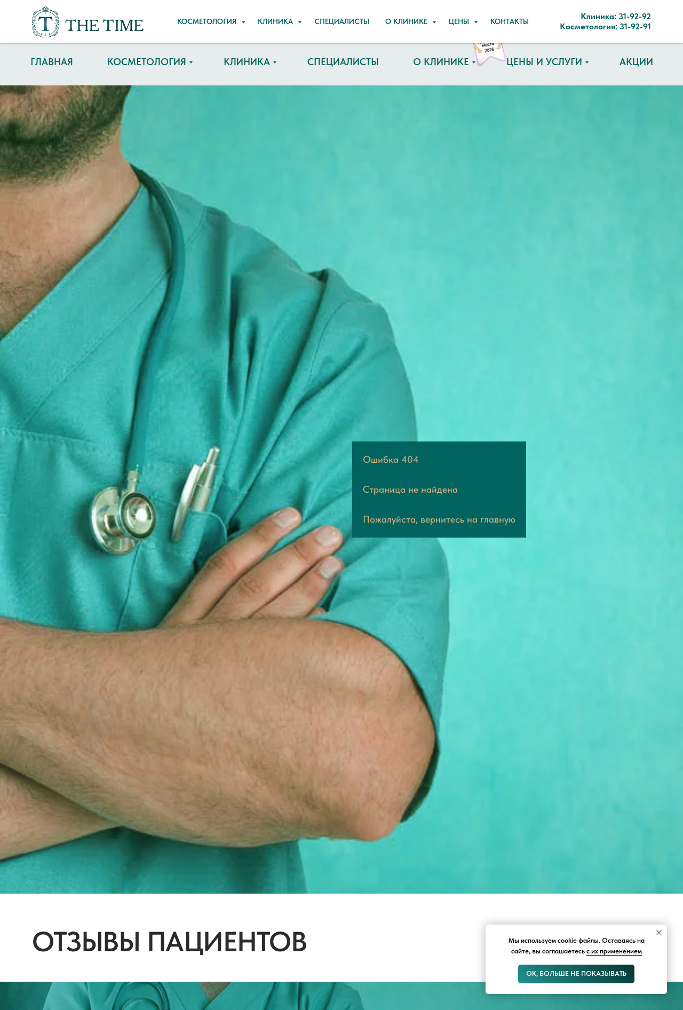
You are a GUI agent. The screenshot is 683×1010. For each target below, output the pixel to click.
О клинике (441, 61)
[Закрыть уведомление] (659, 932)
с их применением (614, 951)
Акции (636, 61)
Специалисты (343, 61)
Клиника (247, 61)
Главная (51, 61)
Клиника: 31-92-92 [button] (386, 11)
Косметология (146, 61)
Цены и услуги (544, 61)
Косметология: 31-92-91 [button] (397, 26)
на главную (491, 519)
